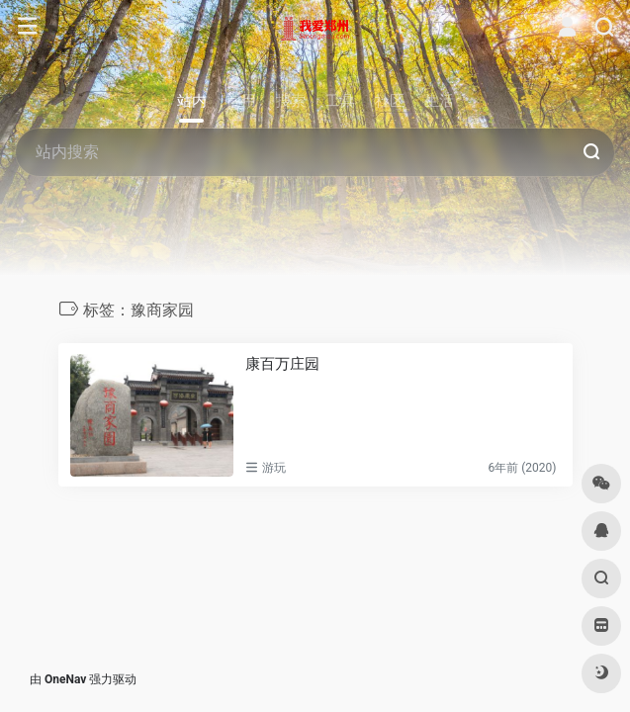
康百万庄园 (282, 364)
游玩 (274, 468)
